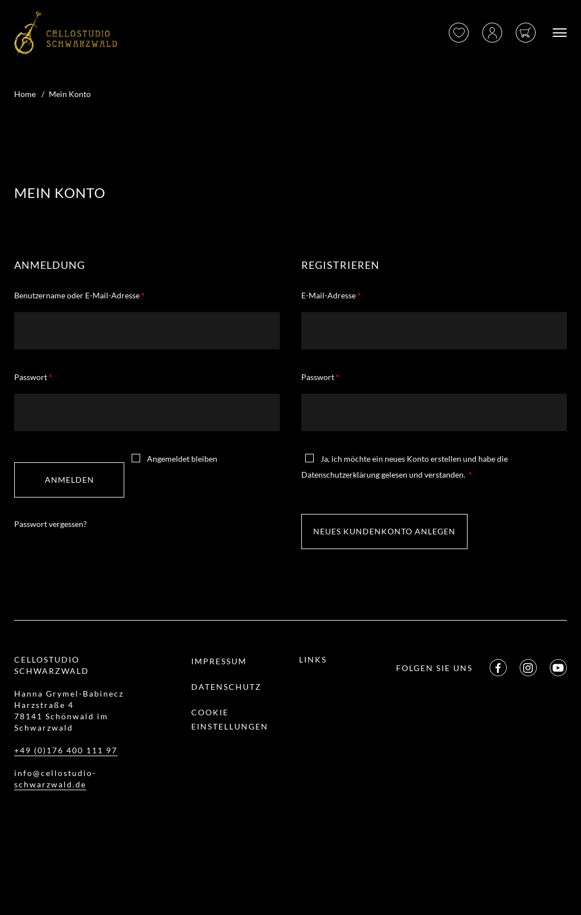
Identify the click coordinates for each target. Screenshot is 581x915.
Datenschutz (226, 686)
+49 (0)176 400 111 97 (65, 750)
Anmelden (69, 479)
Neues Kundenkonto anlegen (384, 531)
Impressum (219, 661)
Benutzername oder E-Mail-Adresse (79, 295)
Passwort (33, 377)
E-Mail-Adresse (331, 295)
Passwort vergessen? (50, 524)
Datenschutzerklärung (340, 474)
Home (25, 94)
